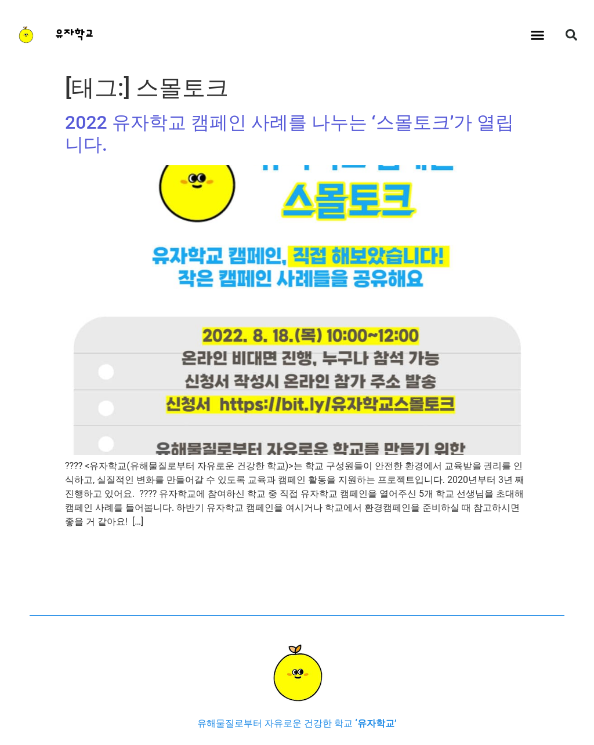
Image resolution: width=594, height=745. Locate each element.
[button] (537, 35)
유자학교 (74, 34)
